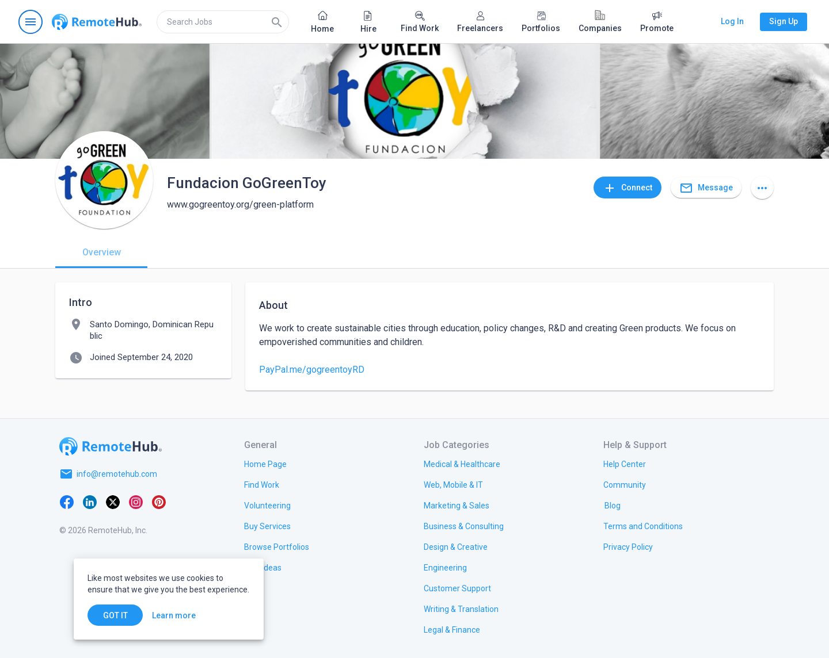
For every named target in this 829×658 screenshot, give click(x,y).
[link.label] (624, 463)
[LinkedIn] (89, 501)
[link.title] (265, 463)
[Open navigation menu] (30, 22)
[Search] (276, 21)
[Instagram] (135, 501)
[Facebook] (66, 501)
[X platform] (112, 501)
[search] (223, 22)
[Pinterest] (158, 501)
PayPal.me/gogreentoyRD (311, 369)
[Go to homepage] (97, 22)
